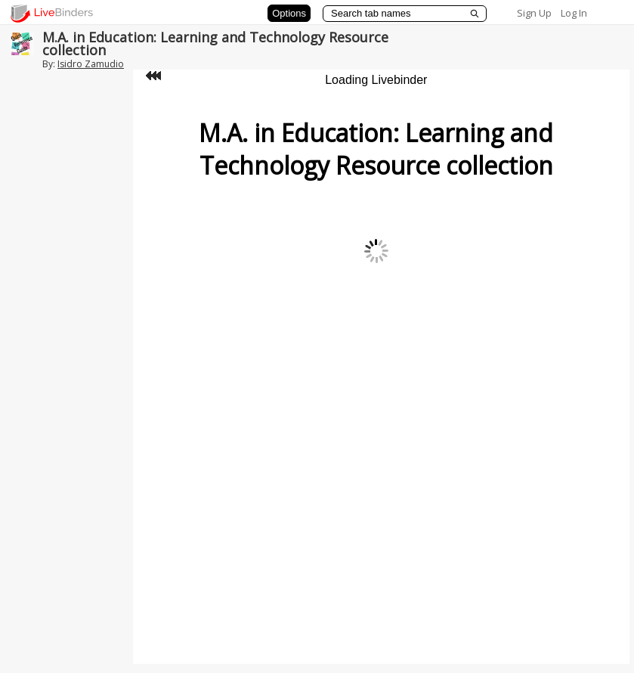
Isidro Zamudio (90, 63)
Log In (574, 13)
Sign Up (534, 13)
